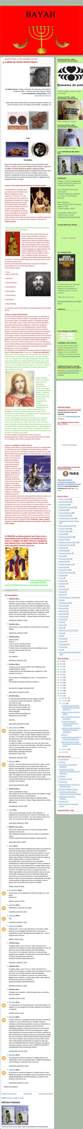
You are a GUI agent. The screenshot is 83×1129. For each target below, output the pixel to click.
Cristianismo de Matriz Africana (69, 521)
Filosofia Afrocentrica (65, 564)
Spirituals (62, 647)
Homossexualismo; (65, 553)
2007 (61, 696)
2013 (61, 680)
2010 (61, 688)
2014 (61, 677)
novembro (64, 701)
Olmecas (62, 581)
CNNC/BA (62, 548)
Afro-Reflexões (64, 759)
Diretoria (62, 594)
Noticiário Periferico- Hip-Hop (68, 789)
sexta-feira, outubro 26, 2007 (18, 660)
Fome (61, 633)
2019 (61, 664)
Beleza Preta (63, 561)
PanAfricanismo (64, 515)
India (60, 600)
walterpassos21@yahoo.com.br (69, 217)
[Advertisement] (70, 393)
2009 (61, 690)
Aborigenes (63, 589)
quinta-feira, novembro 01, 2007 (19, 692)
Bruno (11, 846)
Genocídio (62, 534)
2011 (61, 685)
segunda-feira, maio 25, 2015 (18, 1051)
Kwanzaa (62, 575)
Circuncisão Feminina (66, 572)
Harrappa (62, 639)
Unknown (12, 761)
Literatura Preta (64, 570)
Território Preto (64, 801)
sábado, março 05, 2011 (16, 886)
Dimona (61, 625)
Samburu (62, 641)
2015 (61, 674)
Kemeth (61, 556)
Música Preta (63, 539)
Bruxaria (62, 592)
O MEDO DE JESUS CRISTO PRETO (21, 62)
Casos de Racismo (65, 513)
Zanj (60, 650)
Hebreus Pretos (64, 528)
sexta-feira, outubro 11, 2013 (18, 962)
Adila (10, 810)
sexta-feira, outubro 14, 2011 (18, 912)
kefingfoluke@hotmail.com (43, 95)
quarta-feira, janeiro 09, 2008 (18, 757)
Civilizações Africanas (66, 526)
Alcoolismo (62, 608)
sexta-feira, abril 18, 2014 (17, 998)
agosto (63, 752)
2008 (61, 693)
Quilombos (62, 583)
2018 (61, 666)
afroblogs (62, 762)
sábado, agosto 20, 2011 (16, 901)
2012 (61, 682)
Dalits (61, 622)
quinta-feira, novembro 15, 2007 (19, 724)
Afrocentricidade (64, 502)
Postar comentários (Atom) (15, 1098)
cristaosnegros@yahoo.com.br (70, 356)
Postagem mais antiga (46, 1093)
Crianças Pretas (64, 531)
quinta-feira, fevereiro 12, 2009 (18, 823)
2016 (61, 672)
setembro (64, 749)
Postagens (63, 334)
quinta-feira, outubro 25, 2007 (18, 620)
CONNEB (62, 776)
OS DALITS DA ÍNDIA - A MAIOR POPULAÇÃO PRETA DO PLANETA (70, 373)
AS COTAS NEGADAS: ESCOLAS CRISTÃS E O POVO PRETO (70, 723)
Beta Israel (62, 611)
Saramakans (63, 644)
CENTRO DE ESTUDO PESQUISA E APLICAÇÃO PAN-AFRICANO (69, 771)
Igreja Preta (63, 567)
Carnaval (62, 619)
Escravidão (62, 510)
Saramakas (63, 606)
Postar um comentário (11, 1086)
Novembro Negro (64, 559)
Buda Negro (63, 614)
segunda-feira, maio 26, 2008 (18, 806)
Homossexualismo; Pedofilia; (68, 597)
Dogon (61, 628)
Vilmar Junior (13, 926)
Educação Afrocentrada (66, 507)
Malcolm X (64, 735)
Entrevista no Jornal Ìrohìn (67, 630)
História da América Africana (68, 542)
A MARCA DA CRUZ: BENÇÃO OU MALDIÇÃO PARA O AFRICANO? (71, 730)
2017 (61, 669)
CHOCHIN (62, 617)
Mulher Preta (63, 504)
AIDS (61, 586)
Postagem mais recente (8, 1093)
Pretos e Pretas (64, 499)
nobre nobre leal (14, 727)
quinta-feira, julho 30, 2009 (17, 842)
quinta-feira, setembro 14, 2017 (18, 1066)
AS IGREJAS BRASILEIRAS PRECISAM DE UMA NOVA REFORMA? (70, 708)
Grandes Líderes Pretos (66, 518)
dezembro (64, 698)
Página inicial (27, 1093)
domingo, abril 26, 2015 (16, 1013)
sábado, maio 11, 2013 (16, 939)
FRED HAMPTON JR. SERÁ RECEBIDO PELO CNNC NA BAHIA (71, 744)
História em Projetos (65, 779)
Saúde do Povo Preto (66, 545)
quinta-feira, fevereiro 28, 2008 (18, 785)
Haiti (60, 636)
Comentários (64, 338)
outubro (64, 703)
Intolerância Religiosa (66, 537)
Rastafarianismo (64, 603)
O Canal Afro (13, 890)
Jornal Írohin (63, 782)
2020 (61, 661)
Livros (61, 578)
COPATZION (63, 550)
